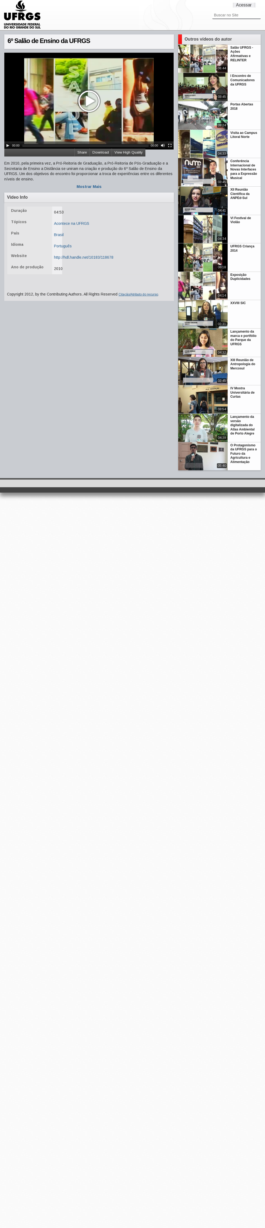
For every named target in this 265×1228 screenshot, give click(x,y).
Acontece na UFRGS (71, 223)
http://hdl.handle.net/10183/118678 (83, 257)
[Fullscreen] (170, 145)
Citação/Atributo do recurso (138, 294)
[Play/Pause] (8, 145)
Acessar (244, 5)
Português (63, 246)
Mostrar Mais (89, 186)
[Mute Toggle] (163, 145)
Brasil (59, 235)
